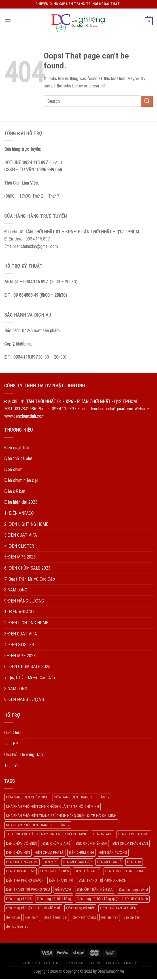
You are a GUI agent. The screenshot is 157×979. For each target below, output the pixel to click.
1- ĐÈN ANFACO (19, 513)
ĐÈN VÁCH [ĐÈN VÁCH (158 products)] (63, 889)
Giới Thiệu (13, 732)
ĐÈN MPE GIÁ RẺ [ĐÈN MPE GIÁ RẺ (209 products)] (109, 862)
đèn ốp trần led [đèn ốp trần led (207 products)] (17, 926)
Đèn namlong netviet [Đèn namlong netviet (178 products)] (133, 889)
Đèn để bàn (14, 491)
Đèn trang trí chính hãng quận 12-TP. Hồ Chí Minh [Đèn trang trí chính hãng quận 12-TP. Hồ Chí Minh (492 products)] (112, 899)
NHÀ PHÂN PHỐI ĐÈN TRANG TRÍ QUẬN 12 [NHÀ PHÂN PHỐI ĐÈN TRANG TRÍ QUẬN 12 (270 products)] (37, 825)
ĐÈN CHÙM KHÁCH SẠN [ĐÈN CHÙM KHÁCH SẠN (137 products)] (130, 843)
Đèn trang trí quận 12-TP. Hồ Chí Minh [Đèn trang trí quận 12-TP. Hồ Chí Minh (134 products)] (33, 908)
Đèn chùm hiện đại (21, 480)
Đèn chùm (13, 469)
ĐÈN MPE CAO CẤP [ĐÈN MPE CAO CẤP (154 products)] (77, 862)
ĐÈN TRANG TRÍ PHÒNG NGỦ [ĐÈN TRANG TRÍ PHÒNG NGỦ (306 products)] (28, 889)
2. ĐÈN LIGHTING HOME (26, 524)
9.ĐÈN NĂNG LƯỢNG (24, 601)
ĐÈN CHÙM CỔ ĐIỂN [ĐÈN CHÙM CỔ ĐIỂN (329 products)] (21, 843)
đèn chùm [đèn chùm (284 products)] (13, 917)
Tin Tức (11, 765)
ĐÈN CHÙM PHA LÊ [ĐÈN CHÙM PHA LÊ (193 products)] (49, 852)
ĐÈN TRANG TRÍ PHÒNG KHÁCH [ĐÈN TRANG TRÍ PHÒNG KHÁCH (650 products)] (102, 880)
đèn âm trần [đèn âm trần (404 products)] (109, 917)
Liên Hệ (11, 743)
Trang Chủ (30, 963)
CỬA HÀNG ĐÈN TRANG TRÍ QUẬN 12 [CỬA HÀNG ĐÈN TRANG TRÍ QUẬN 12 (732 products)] (81, 797)
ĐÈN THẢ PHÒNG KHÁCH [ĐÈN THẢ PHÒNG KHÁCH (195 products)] (25, 880)
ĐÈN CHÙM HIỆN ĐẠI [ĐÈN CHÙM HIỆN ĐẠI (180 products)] (91, 843)
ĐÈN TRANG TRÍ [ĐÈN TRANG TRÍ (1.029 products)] (61, 880)
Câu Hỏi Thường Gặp (23, 754)
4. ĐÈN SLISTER (19, 546)
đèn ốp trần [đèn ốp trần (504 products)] (132, 917)
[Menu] (7, 21)
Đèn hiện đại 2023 (20, 502)
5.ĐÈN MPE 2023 (20, 557)
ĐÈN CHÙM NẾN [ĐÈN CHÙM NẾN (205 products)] (18, 852)
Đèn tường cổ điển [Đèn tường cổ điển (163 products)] (80, 908)
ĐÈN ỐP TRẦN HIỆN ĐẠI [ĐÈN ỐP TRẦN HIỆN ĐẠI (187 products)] (95, 889)
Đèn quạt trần (17, 447)
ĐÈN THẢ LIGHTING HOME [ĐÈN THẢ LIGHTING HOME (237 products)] (125, 871)
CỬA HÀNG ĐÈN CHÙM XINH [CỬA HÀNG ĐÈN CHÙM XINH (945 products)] (27, 797)
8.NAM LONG (15, 590)
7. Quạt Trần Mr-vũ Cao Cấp (29, 579)
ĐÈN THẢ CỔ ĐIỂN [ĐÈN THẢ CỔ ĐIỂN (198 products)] (54, 871)
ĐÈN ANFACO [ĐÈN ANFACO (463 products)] (102, 834)
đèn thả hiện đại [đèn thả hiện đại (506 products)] (55, 917)
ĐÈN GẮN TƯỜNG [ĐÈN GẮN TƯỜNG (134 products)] (113, 852)
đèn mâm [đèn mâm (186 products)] (31, 917)
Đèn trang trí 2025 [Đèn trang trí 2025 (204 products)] (18, 899)
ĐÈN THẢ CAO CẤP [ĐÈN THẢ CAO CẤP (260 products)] (20, 871)
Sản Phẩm (75, 963)
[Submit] (147, 101)
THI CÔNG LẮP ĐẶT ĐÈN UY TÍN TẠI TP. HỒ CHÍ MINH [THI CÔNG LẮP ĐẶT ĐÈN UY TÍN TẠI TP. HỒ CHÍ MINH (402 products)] (46, 834)
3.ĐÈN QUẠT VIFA (20, 535)
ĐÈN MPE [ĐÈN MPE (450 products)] (50, 862)
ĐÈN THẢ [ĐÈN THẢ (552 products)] (134, 862)
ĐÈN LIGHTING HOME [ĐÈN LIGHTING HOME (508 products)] (22, 862)
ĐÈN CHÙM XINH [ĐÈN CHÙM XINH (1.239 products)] (81, 852)
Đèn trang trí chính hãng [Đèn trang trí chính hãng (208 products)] (54, 899)
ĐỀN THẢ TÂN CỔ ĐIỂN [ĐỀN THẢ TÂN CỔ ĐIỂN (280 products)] (118, 908)
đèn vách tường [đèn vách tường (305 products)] (84, 917)
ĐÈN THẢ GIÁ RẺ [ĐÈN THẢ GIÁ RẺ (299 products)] (87, 871)
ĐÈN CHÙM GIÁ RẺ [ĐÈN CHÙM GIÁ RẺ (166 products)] (56, 843)
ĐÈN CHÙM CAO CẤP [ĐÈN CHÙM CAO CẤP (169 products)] (133, 834)
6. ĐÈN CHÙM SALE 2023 (27, 568)
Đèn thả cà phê (18, 458)
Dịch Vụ (95, 963)
